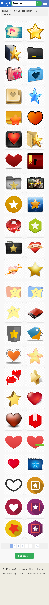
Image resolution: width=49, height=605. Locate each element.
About (32, 569)
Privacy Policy (9, 573)
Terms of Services (27, 573)
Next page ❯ (24, 556)
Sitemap (42, 573)
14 (37, 546)
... (33, 546)
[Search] (39, 3)
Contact (41, 569)
